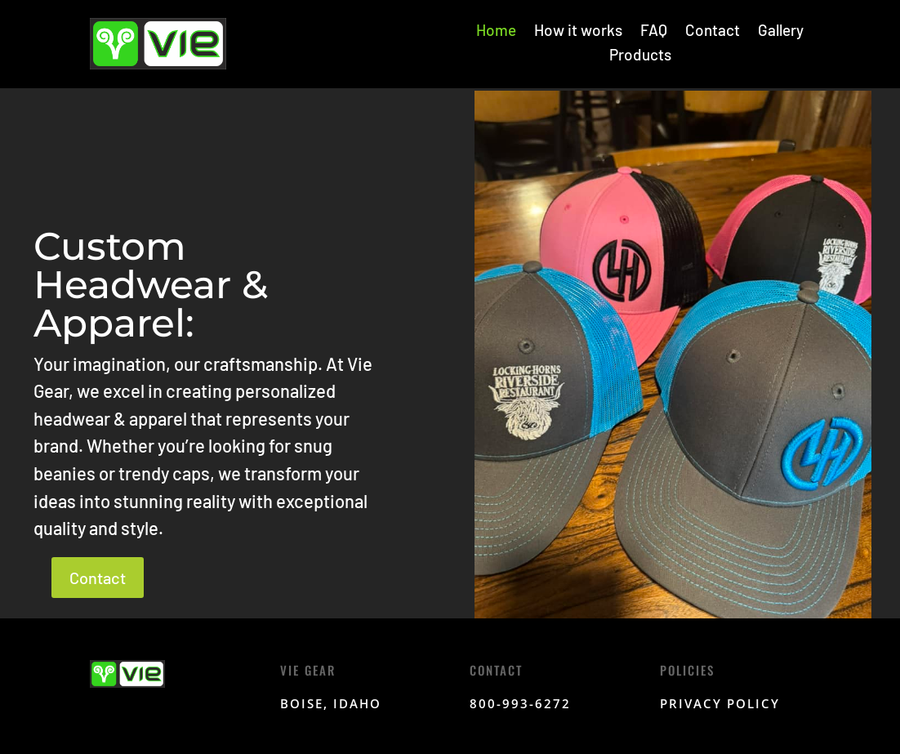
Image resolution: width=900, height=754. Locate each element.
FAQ (653, 32)
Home (496, 32)
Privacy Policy (720, 703)
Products (640, 56)
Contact (712, 32)
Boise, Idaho (330, 703)
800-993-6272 (520, 703)
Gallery (781, 32)
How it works (578, 32)
